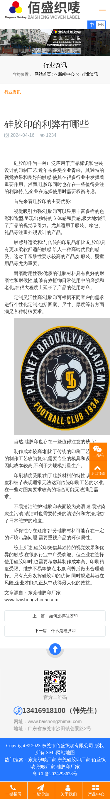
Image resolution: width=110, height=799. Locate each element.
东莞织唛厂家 (42, 759)
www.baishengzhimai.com (31, 599)
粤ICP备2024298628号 (55, 773)
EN (101, 24)
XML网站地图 (60, 752)
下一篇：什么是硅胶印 (55, 630)
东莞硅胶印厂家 (73, 759)
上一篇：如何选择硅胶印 (55, 616)
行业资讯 (90, 74)
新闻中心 (66, 74)
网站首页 (43, 74)
